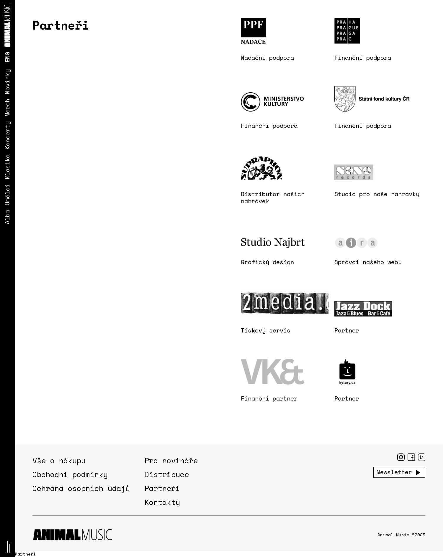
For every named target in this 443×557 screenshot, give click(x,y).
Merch (7, 108)
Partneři (162, 488)
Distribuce (167, 474)
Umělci (7, 194)
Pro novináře (171, 460)
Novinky (7, 81)
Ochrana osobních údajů (81, 488)
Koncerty (7, 135)
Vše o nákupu (59, 460)
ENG (7, 57)
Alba (7, 217)
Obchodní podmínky (70, 474)
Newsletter (394, 472)
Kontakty (162, 502)
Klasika (7, 166)
